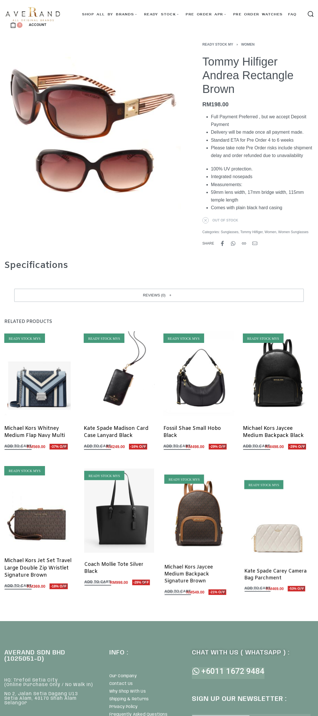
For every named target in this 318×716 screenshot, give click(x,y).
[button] (159, 295)
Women (248, 44)
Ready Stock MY (217, 44)
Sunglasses (229, 232)
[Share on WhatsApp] (233, 243)
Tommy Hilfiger (251, 232)
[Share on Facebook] (222, 243)
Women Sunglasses (293, 232)
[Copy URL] (244, 243)
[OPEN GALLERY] (92, 131)
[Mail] (254, 243)
